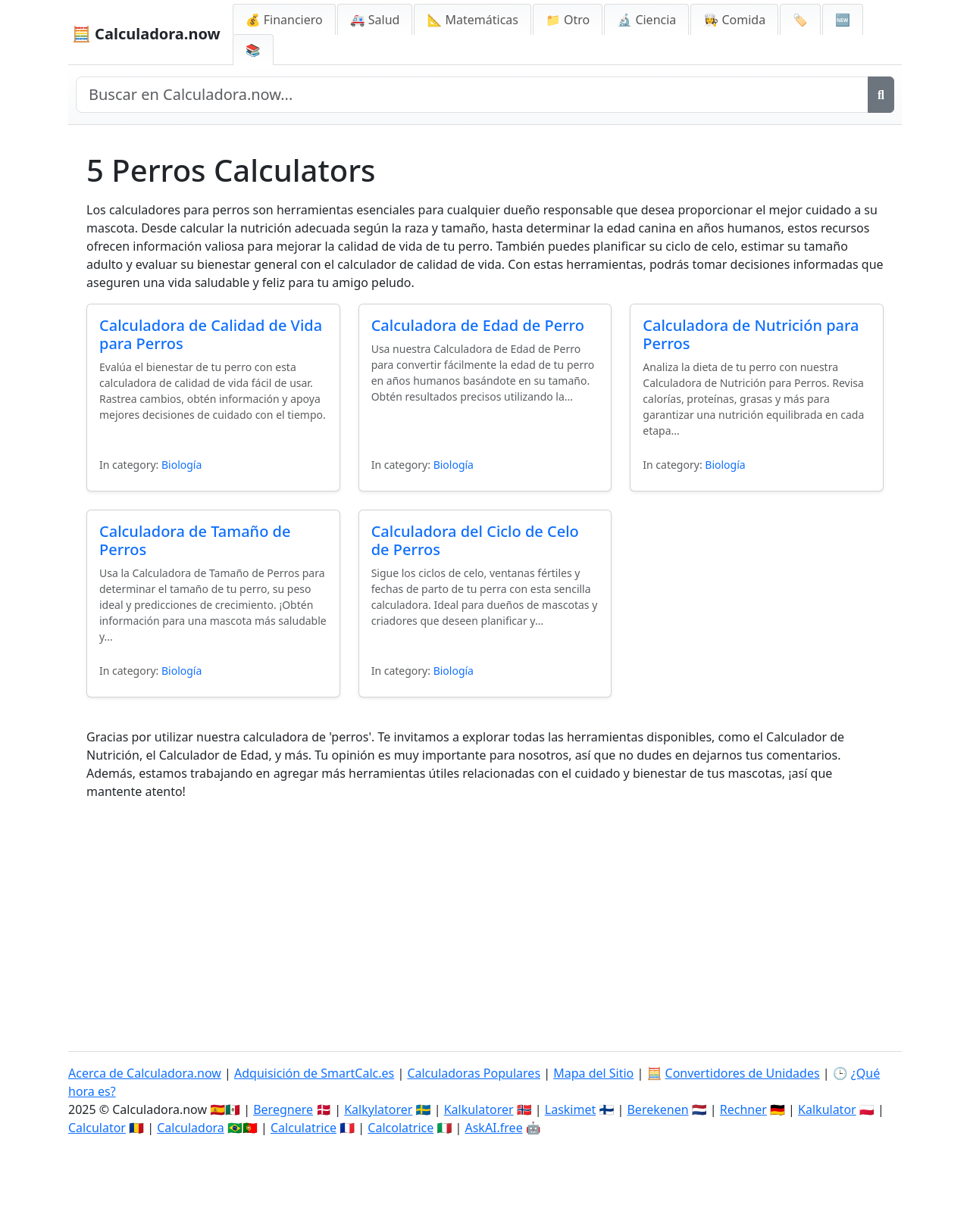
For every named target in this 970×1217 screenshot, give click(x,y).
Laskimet (570, 1109)
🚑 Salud (375, 19)
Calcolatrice (400, 1127)
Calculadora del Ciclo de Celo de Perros (475, 540)
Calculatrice (303, 1127)
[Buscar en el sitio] (472, 94)
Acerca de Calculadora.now (144, 1073)
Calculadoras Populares (473, 1073)
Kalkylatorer (378, 1109)
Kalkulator (827, 1109)
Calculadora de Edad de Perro (477, 325)
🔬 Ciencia (646, 19)
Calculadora (190, 1127)
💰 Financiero (284, 19)
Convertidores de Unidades (742, 1073)
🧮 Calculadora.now (146, 33)
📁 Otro (568, 19)
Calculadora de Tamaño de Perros (194, 540)
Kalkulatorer (479, 1109)
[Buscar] (881, 94)
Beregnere (283, 1109)
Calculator (97, 1127)
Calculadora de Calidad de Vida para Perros (210, 334)
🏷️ (800, 19)
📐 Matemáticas (472, 19)
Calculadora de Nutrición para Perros (751, 334)
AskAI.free (493, 1127)
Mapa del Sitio (593, 1073)
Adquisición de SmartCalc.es (314, 1073)
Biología (181, 464)
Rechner (743, 1109)
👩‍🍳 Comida (734, 19)
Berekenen (657, 1109)
